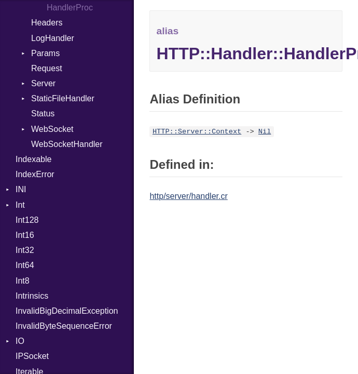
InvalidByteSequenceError (64, 326)
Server (43, 83)
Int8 (23, 280)
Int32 (25, 250)
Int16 (25, 235)
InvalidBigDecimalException (67, 310)
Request (46, 68)
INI (21, 189)
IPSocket (32, 356)
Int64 (25, 265)
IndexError (35, 174)
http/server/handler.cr (188, 196)
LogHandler (52, 38)
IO (20, 341)
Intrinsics (32, 295)
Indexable (33, 159)
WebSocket (52, 129)
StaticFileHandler (62, 98)
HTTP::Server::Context (197, 132)
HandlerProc (70, 7)
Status (42, 113)
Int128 (27, 220)
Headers (46, 22)
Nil (264, 132)
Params (45, 53)
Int (20, 205)
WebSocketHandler (67, 144)
